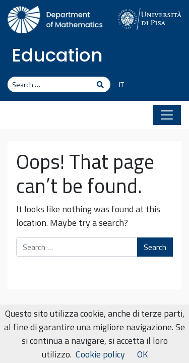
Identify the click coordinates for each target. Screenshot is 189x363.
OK (142, 354)
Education (57, 55)
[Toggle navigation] (167, 115)
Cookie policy (100, 354)
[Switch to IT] (118, 85)
